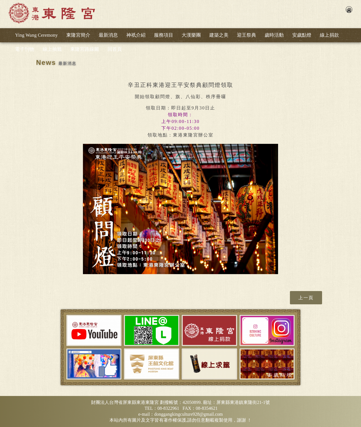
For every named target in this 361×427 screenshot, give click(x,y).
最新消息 (108, 35)
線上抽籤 (52, 49)
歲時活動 (274, 35)
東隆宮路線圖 (84, 49)
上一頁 (306, 297)
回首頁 (114, 49)
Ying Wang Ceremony (36, 35)
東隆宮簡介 (78, 35)
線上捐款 (329, 35)
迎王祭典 (246, 35)
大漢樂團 (191, 35)
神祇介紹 (136, 35)
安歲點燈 (301, 35)
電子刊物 (24, 49)
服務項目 (163, 35)
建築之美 (218, 35)
